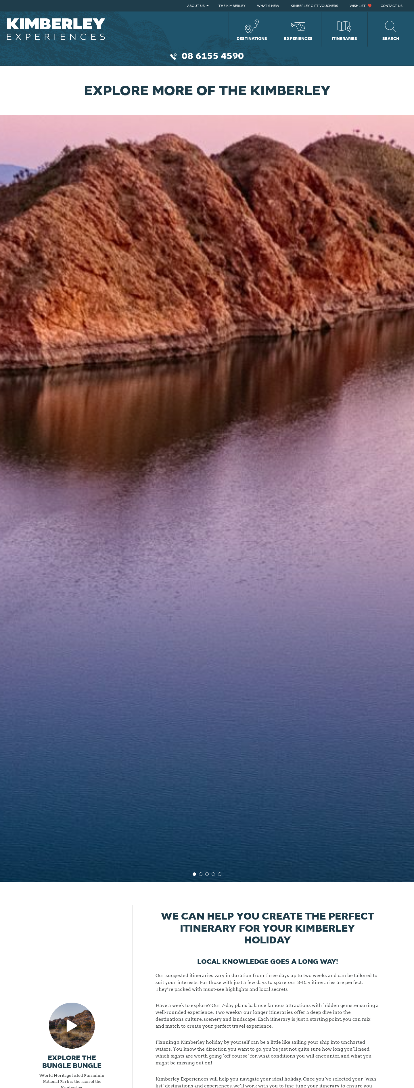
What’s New (268, 5)
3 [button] (207, 874)
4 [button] (213, 874)
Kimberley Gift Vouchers (314, 5)
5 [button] (219, 874)
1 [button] (194, 874)
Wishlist (358, 5)
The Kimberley (232, 5)
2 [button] (200, 874)
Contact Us (391, 5)
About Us (196, 5)
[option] (207, 474)
